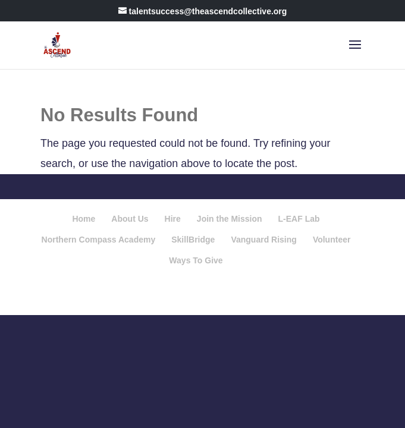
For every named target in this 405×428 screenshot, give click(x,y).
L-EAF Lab (299, 219)
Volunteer (332, 239)
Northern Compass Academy (99, 239)
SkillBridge (193, 239)
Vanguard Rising (263, 239)
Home (83, 219)
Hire (173, 219)
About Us (129, 219)
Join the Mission (229, 219)
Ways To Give (195, 260)
